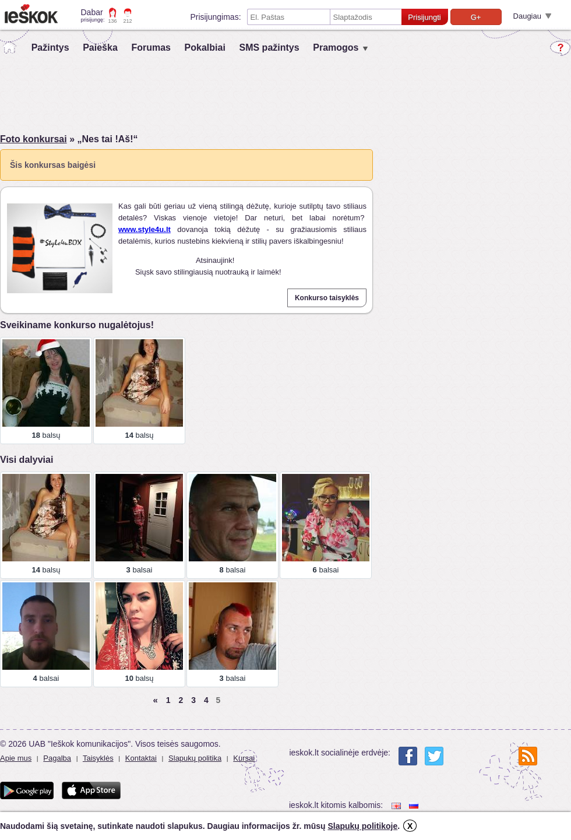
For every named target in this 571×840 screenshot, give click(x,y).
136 (112, 21)
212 (128, 21)
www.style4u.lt (144, 229)
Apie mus (15, 758)
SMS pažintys (269, 47)
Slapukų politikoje (362, 826)
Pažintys (50, 47)
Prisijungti (424, 17)
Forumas (151, 47)
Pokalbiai (205, 47)
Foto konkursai (33, 139)
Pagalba (57, 758)
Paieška (100, 47)
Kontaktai (141, 758)
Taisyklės (98, 758)
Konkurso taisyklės (327, 298)
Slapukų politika (194, 758)
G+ (476, 17)
